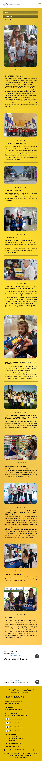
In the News (26, 753)
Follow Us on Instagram (17, 727)
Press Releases (9, 16)
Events (6, 12)
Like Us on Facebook (16, 719)
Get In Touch (13, 755)
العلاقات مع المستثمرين (21, 757)
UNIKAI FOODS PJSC (15, 655)
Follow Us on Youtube (16, 731)
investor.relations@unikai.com (17, 715)
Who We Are (15, 753)
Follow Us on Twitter (16, 723)
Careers (35, 753)
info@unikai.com (14, 746)
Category (6, 753)
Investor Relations (26, 755)
